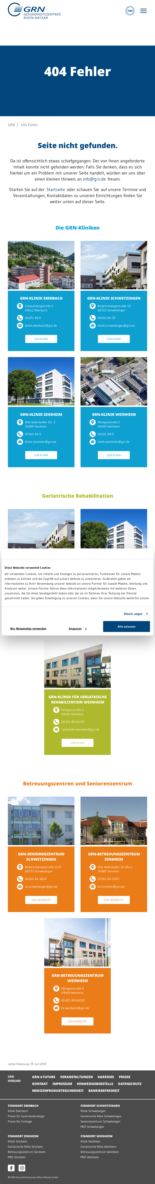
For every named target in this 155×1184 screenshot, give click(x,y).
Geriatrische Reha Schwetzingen (101, 1116)
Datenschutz (129, 1084)
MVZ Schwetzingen (92, 1127)
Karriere (106, 1077)
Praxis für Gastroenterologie (26, 1116)
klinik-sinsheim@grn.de (36, 442)
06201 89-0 (102, 434)
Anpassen (78, 628)
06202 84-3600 (32, 879)
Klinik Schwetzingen (93, 1111)
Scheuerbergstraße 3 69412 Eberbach (35, 308)
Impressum (62, 1084)
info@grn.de (94, 179)
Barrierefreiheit (103, 1090)
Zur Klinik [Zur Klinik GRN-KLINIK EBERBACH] (41, 339)
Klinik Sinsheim (17, 1141)
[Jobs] (130, 11)
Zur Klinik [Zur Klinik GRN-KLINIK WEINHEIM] (114, 455)
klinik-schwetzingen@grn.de (112, 325)
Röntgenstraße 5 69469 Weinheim (68, 712)
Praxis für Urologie (20, 1121)
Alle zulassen (126, 626)
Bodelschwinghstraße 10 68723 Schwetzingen (110, 308)
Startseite (55, 189)
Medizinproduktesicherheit (58, 1090)
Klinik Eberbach (18, 1111)
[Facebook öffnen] (11, 1168)
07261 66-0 (29, 434)
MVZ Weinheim (90, 1157)
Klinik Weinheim (91, 1141)
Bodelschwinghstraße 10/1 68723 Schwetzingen (39, 869)
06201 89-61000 (69, 1000)
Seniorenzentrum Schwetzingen (100, 1121)
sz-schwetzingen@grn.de (37, 886)
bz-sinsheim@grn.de (107, 886)
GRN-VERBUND (14, 1079)
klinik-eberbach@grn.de (37, 325)
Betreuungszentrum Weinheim (100, 1152)
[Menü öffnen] (143, 10)
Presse (124, 1077)
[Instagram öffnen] (22, 1168)
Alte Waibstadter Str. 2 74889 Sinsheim (36, 424)
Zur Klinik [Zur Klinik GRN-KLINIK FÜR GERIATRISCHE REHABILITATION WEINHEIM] (78, 743)
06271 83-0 (29, 318)
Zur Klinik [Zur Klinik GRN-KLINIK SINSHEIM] (41, 455)
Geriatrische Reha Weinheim (98, 1146)
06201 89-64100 (69, 722)
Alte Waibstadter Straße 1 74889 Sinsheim (111, 869)
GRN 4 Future (43, 1077)
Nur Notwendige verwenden (28, 628)
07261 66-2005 (104, 879)
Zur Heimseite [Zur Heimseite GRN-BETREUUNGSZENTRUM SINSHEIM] (113, 900)
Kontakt (40, 1084)
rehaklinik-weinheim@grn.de (76, 729)
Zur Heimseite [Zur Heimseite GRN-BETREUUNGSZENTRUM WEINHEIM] (77, 1021)
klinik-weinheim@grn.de (110, 442)
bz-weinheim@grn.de (71, 1008)
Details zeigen (133, 614)
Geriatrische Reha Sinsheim (25, 1146)
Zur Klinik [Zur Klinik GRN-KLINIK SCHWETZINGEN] (114, 339)
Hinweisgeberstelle (95, 1084)
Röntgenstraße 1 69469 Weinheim (105, 424)
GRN (11, 125)
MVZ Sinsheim (17, 1157)
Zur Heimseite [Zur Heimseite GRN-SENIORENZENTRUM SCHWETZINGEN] (41, 900)
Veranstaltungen (76, 1077)
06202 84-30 (102, 318)
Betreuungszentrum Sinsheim (27, 1152)
